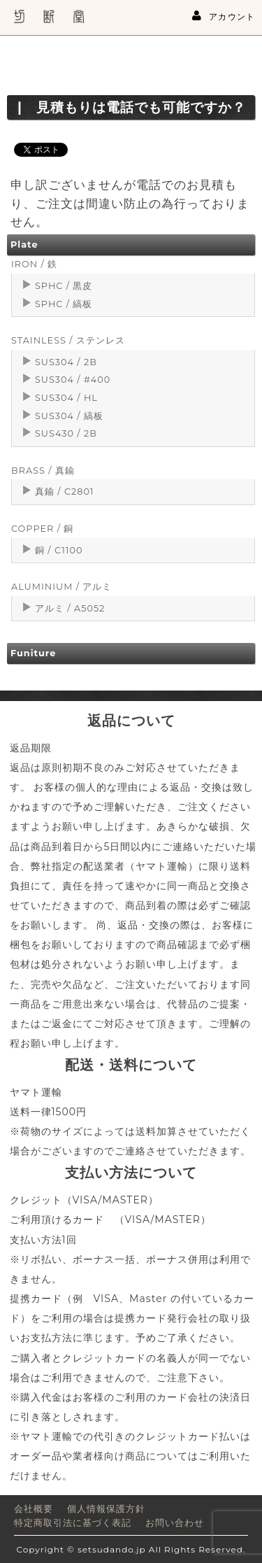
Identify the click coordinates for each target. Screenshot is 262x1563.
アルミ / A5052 (70, 608)
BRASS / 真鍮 (43, 470)
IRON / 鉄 (34, 264)
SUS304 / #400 (72, 379)
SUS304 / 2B (66, 362)
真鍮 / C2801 (64, 491)
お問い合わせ (174, 1523)
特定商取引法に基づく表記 (72, 1523)
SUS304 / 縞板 (69, 416)
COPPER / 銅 (42, 528)
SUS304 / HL (66, 397)
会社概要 (33, 1509)
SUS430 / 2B (66, 433)
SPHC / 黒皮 (63, 286)
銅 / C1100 (58, 550)
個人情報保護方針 (106, 1509)
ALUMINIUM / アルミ (61, 586)
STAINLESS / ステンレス (68, 340)
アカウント (223, 16)
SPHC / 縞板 (63, 304)
